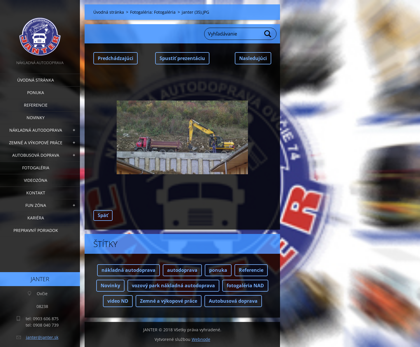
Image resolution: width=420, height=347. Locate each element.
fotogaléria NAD (245, 285)
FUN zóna (35, 205)
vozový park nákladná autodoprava (173, 285)
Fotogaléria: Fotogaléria (153, 12)
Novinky (36, 117)
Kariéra (35, 218)
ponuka (218, 270)
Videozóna (35, 180)
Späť (103, 215)
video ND (117, 301)
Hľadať (268, 33)
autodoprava (182, 270)
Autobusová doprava (35, 155)
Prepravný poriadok (35, 230)
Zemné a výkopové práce (35, 142)
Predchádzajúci (115, 58)
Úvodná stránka (35, 80)
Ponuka (35, 92)
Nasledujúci (253, 58)
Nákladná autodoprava (35, 130)
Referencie (36, 105)
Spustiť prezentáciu (182, 58)
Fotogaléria (35, 167)
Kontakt (35, 192)
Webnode (201, 339)
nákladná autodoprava (128, 270)
